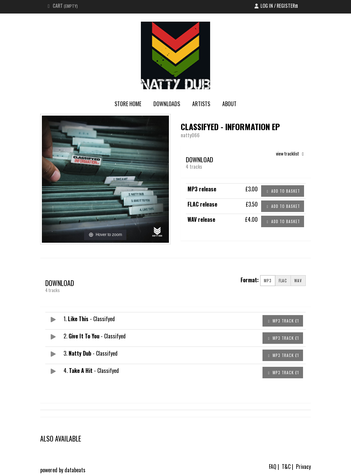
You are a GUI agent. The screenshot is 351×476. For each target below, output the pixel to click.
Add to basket (282, 191)
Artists (201, 104)
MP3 (268, 280)
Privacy (303, 466)
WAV (298, 280)
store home (128, 104)
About (229, 104)
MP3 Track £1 (283, 321)
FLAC (283, 280)
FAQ (272, 466)
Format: (250, 280)
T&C (286, 466)
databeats (75, 470)
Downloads (166, 104)
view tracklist (291, 153)
